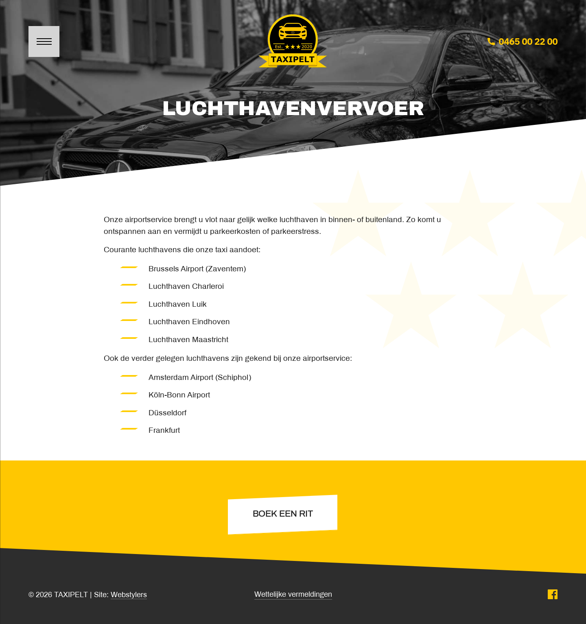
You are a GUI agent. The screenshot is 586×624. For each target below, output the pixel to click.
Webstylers (129, 595)
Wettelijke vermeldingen (293, 594)
